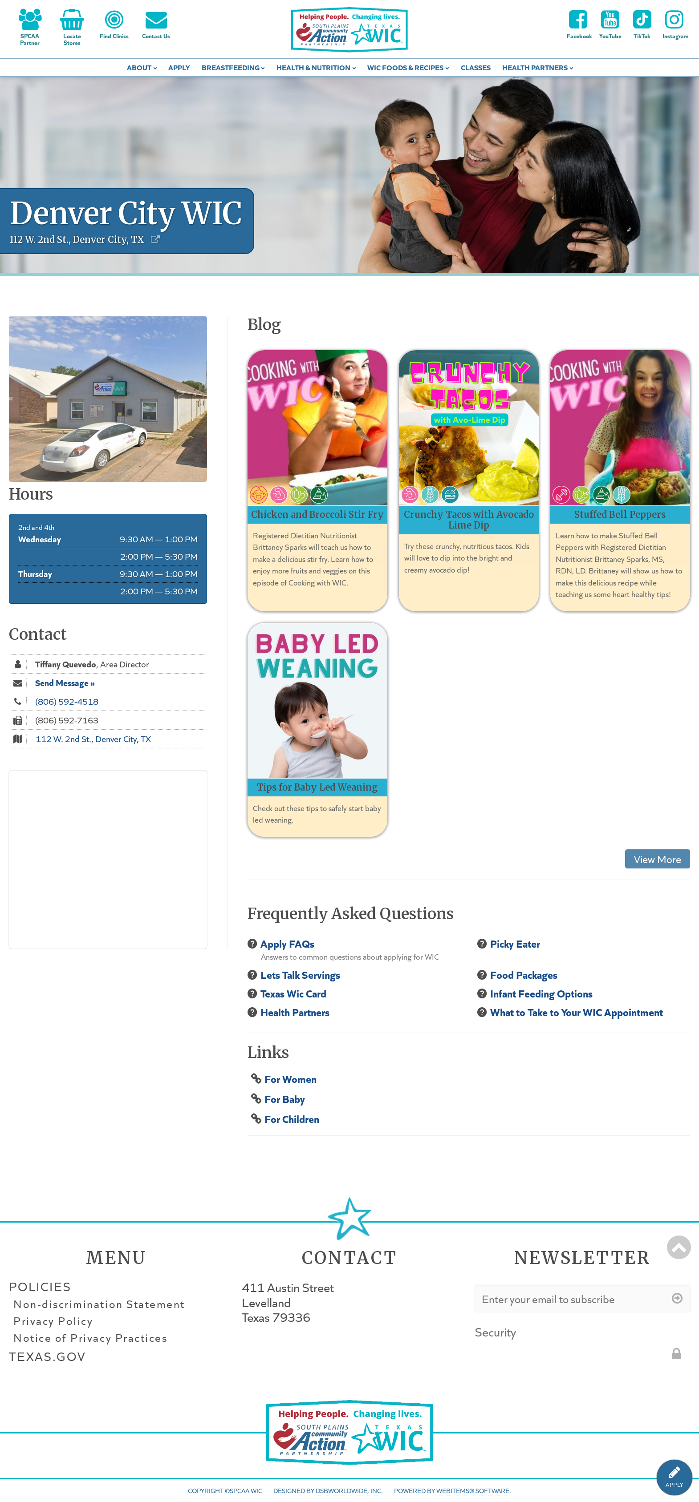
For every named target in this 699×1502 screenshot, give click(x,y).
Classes (476, 67)
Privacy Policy (53, 1321)
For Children (291, 1118)
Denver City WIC (126, 213)
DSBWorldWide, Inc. (349, 1490)
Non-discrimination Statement (99, 1304)
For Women (290, 1078)
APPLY (674, 1485)
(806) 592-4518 (66, 701)
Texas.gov (47, 1356)
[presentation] (542, 1359)
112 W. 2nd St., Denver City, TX (93, 738)
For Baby (284, 1098)
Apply (179, 67)
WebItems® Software (472, 1490)
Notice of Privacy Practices (90, 1338)
